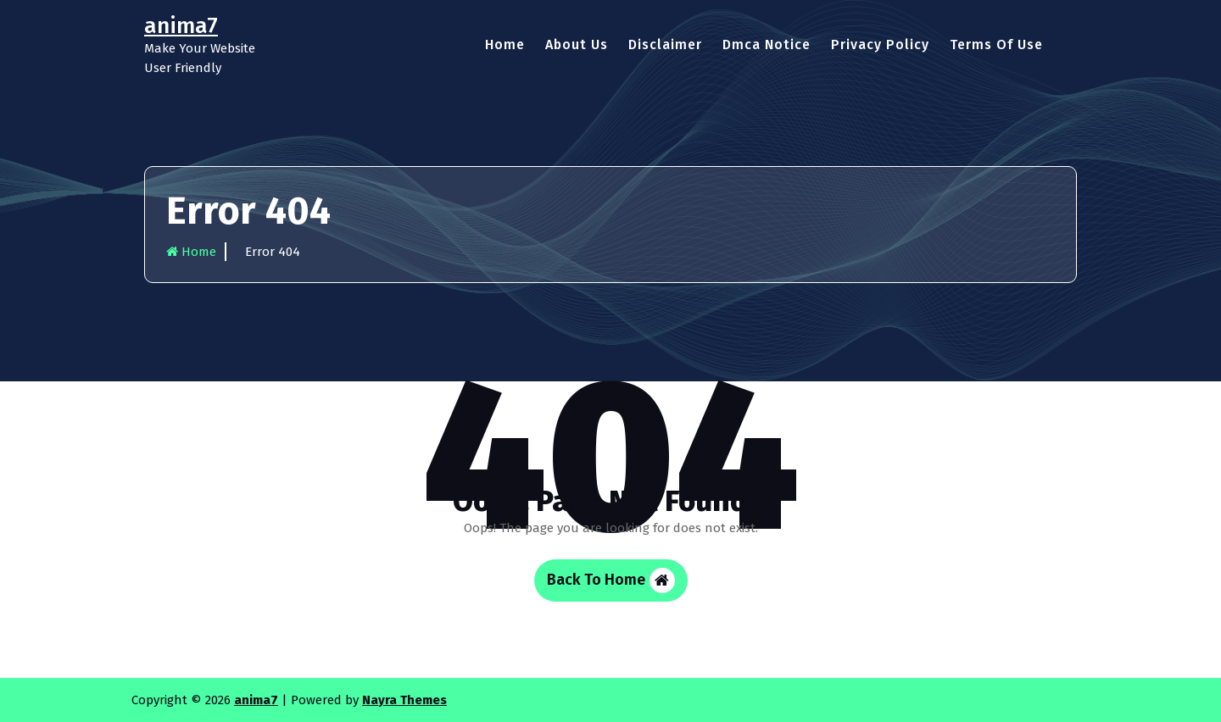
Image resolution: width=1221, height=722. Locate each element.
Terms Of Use (996, 44)
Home (505, 44)
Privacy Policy (880, 44)
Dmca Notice (766, 44)
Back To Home (611, 580)
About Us (576, 44)
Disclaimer (665, 44)
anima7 (256, 700)
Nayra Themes (404, 700)
